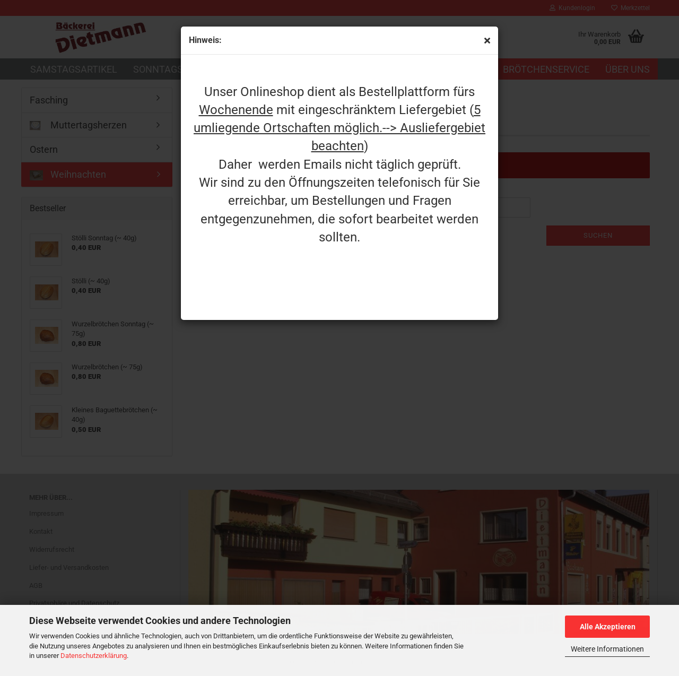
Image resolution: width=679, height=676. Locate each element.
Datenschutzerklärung (93, 656)
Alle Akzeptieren (608, 626)
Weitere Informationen (607, 649)
